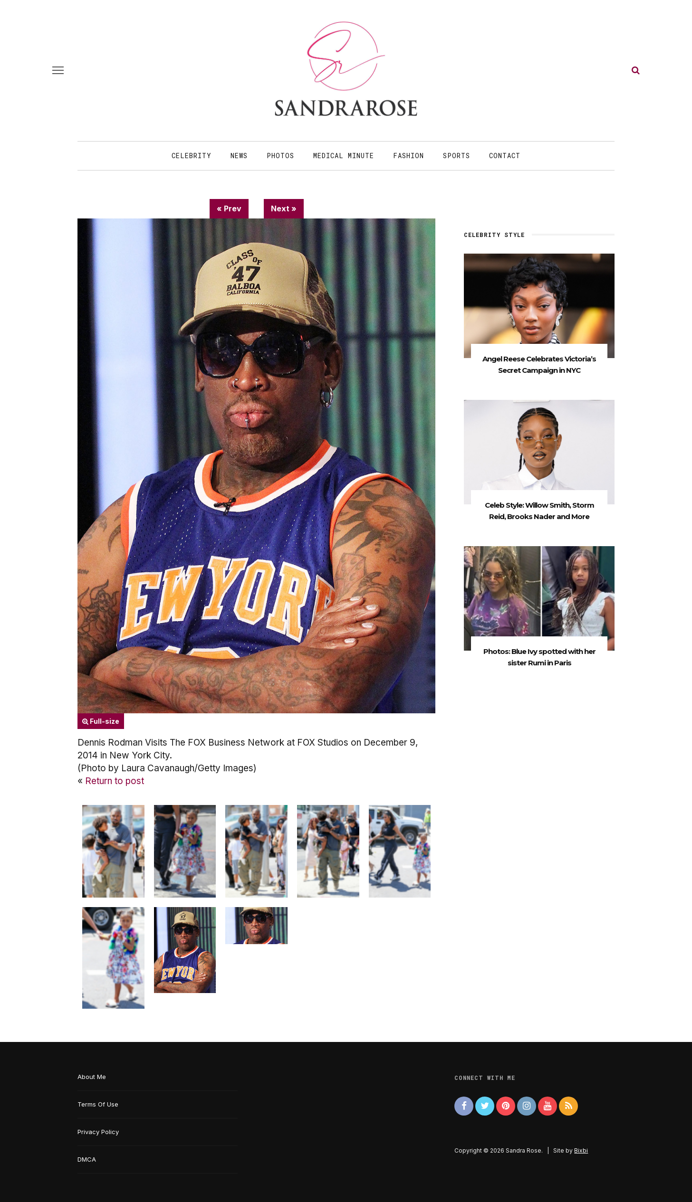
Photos (280, 155)
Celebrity (191, 155)
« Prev (229, 208)
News (239, 155)
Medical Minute (343, 155)
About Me (91, 1076)
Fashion (408, 155)
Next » (284, 208)
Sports (456, 155)
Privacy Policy (98, 1132)
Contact (504, 155)
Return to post (114, 781)
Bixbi (581, 1150)
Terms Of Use (97, 1104)
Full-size (100, 721)
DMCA (86, 1159)
